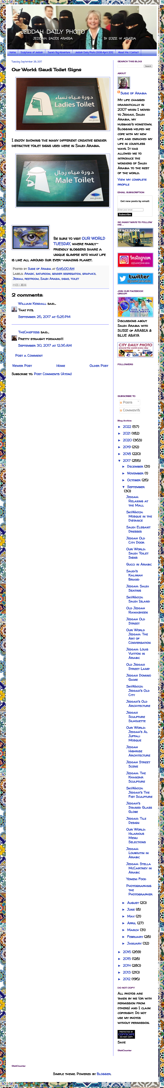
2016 (127, 952)
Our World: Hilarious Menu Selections (136, 835)
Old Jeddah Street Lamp (137, 666)
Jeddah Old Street (135, 621)
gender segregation (66, 273)
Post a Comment (29, 355)
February (135, 936)
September (136, 486)
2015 (127, 958)
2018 (127, 453)
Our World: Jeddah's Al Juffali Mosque (137, 733)
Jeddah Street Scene (138, 764)
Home (13, 52)
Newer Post (22, 365)
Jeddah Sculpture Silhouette (136, 716)
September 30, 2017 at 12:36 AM (45, 345)
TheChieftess (28, 332)
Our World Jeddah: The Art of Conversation (138, 636)
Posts (126, 402)
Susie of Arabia (133, 93)
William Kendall (32, 303)
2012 (127, 979)
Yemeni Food (136, 879)
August (133, 902)
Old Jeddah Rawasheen (137, 610)
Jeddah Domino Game (138, 677)
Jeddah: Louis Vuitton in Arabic (137, 653)
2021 (127, 433)
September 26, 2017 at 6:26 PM (44, 316)
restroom (32, 279)
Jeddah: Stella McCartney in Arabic (139, 868)
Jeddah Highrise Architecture (138, 751)
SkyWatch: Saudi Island (138, 599)
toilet (75, 279)
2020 (128, 440)
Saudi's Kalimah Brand (134, 575)
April (132, 923)
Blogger (104, 1073)
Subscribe (125, 214)
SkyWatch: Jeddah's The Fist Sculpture (139, 792)
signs (65, 279)
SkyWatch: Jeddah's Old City (137, 690)
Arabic (29, 273)
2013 (127, 972)
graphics (88, 273)
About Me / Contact (128, 52)
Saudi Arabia (50, 279)
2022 (127, 426)
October (134, 480)
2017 (127, 460)
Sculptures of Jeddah (32, 52)
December (135, 466)
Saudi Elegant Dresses (138, 529)
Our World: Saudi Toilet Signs (137, 553)
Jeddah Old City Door (135, 540)
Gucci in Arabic (139, 564)
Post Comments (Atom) (53, 374)
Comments (130, 410)
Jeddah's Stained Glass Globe (139, 807)
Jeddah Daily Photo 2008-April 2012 (94, 52)
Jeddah (18, 279)
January (135, 943)
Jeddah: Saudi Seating (137, 588)
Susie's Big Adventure (59, 52)
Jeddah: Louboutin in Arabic (137, 853)
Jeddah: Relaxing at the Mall (137, 501)
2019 (127, 447)
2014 (127, 965)
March (133, 929)
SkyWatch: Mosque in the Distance (139, 516)
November (136, 473)
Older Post (99, 365)
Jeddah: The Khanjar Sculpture (136, 777)
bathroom (43, 273)
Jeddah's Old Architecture (138, 703)
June (131, 909)
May (131, 916)
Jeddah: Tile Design (136, 820)
